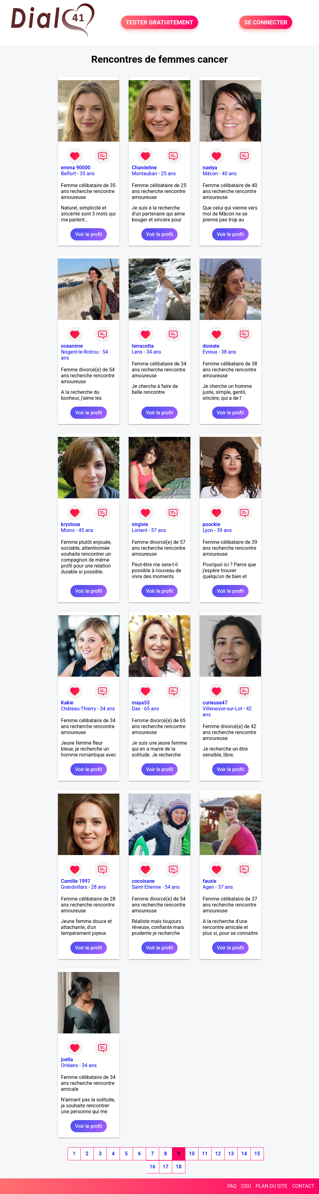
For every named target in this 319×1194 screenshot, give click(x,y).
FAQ (231, 1186)
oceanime (72, 346)
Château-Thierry (78, 709)
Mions (68, 530)
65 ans (151, 709)
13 (231, 1154)
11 (204, 1154)
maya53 (141, 703)
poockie (212, 524)
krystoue (70, 524)
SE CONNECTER (265, 22)
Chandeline (144, 168)
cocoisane (143, 881)
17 (165, 1167)
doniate (211, 346)
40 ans (229, 173)
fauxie (210, 881)
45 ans (86, 530)
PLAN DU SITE (272, 1186)
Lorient (139, 530)
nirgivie (140, 524)
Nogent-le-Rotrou (80, 352)
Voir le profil (88, 234)
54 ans (172, 887)
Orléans (69, 1065)
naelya (210, 168)
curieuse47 (215, 703)
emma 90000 (76, 168)
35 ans (87, 173)
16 (152, 1167)
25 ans (168, 173)
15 (257, 1154)
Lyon (208, 530)
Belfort (68, 173)
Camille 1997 (75, 881)
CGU (246, 1186)
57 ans (158, 530)
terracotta (143, 346)
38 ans (228, 352)
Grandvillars (74, 887)
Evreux (210, 352)
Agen (208, 887)
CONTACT (303, 1186)
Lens (137, 352)
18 (178, 1167)
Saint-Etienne (146, 887)
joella (67, 1059)
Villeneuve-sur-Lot (222, 709)
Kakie (67, 703)
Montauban (144, 173)
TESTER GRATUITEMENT (159, 22)
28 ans (98, 887)
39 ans (224, 530)
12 (218, 1154)
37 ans (225, 887)
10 (191, 1154)
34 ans (153, 352)
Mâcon (210, 173)
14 (244, 1154)
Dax (136, 709)
